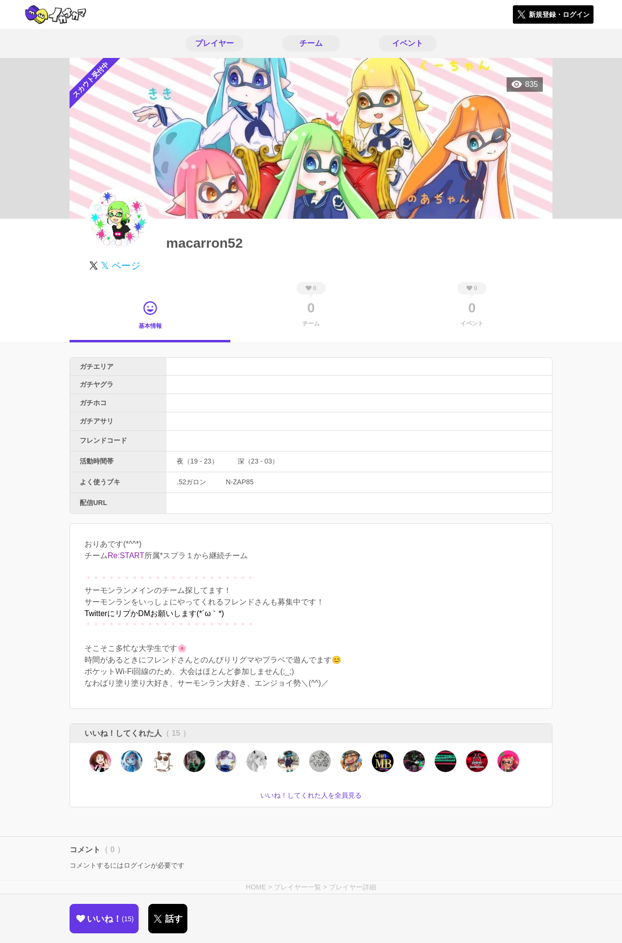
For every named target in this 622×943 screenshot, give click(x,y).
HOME (256, 887)
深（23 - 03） (258, 461)
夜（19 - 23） (197, 461)
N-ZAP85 (240, 482)
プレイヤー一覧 (297, 887)
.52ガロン (191, 482)
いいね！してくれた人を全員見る (311, 795)
